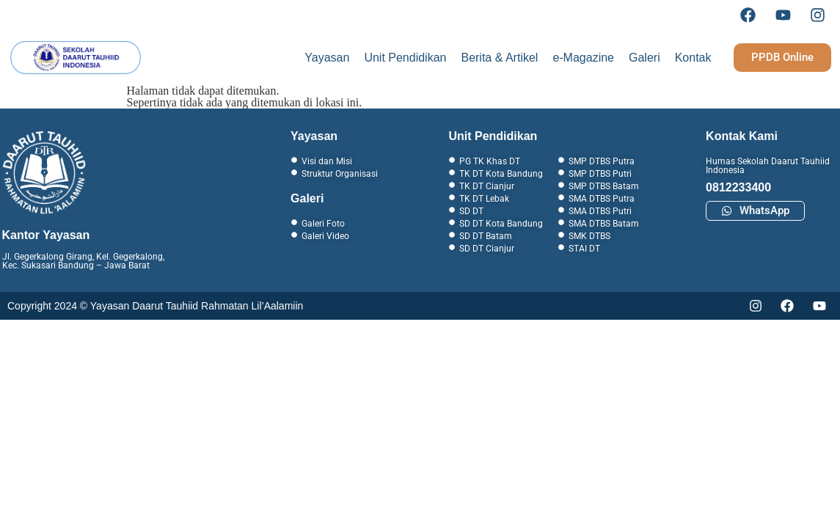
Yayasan (326, 57)
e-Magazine (583, 57)
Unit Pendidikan (405, 57)
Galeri (644, 57)
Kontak (693, 57)
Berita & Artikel (499, 57)
